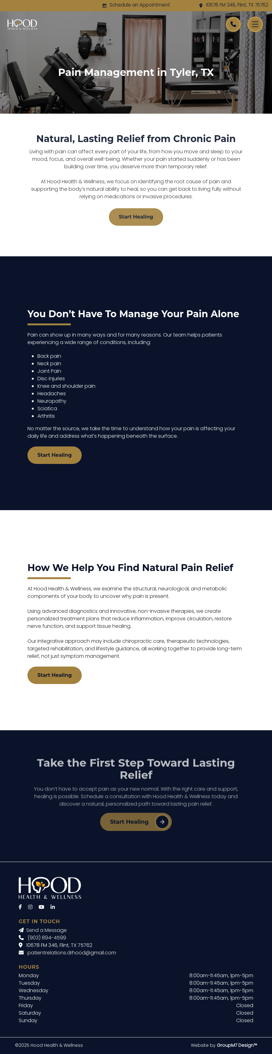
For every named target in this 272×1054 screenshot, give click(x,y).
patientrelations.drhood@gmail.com (71, 953)
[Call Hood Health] (233, 24)
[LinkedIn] (53, 908)
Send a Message (43, 931)
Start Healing (136, 217)
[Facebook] (20, 908)
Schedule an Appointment (139, 5)
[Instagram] (30, 908)
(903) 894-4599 (46, 938)
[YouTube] (41, 908)
